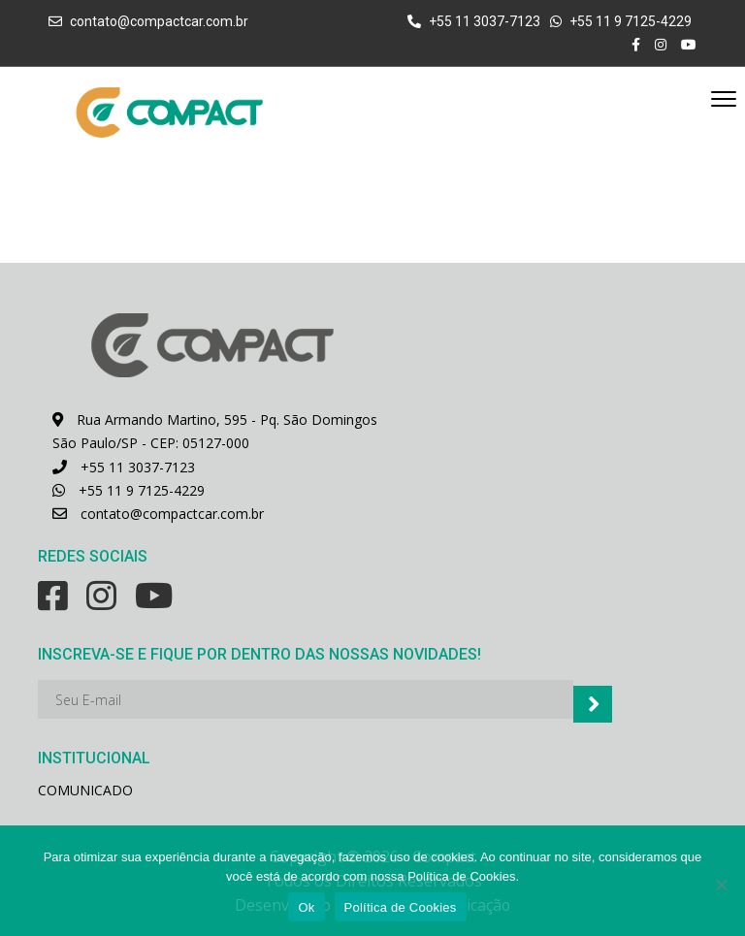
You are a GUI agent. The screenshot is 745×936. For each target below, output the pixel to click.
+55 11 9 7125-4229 (128, 489)
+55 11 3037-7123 (123, 466)
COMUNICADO (85, 789)
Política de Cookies (400, 907)
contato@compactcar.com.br (159, 21)
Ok (306, 907)
